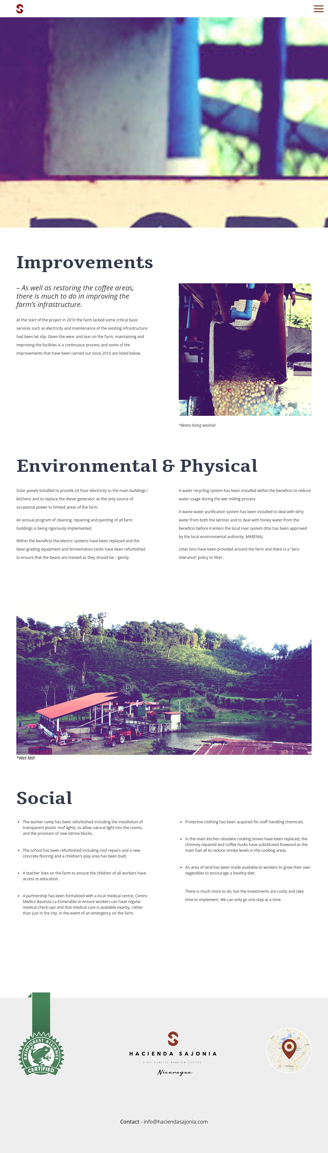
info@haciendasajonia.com (176, 1121)
